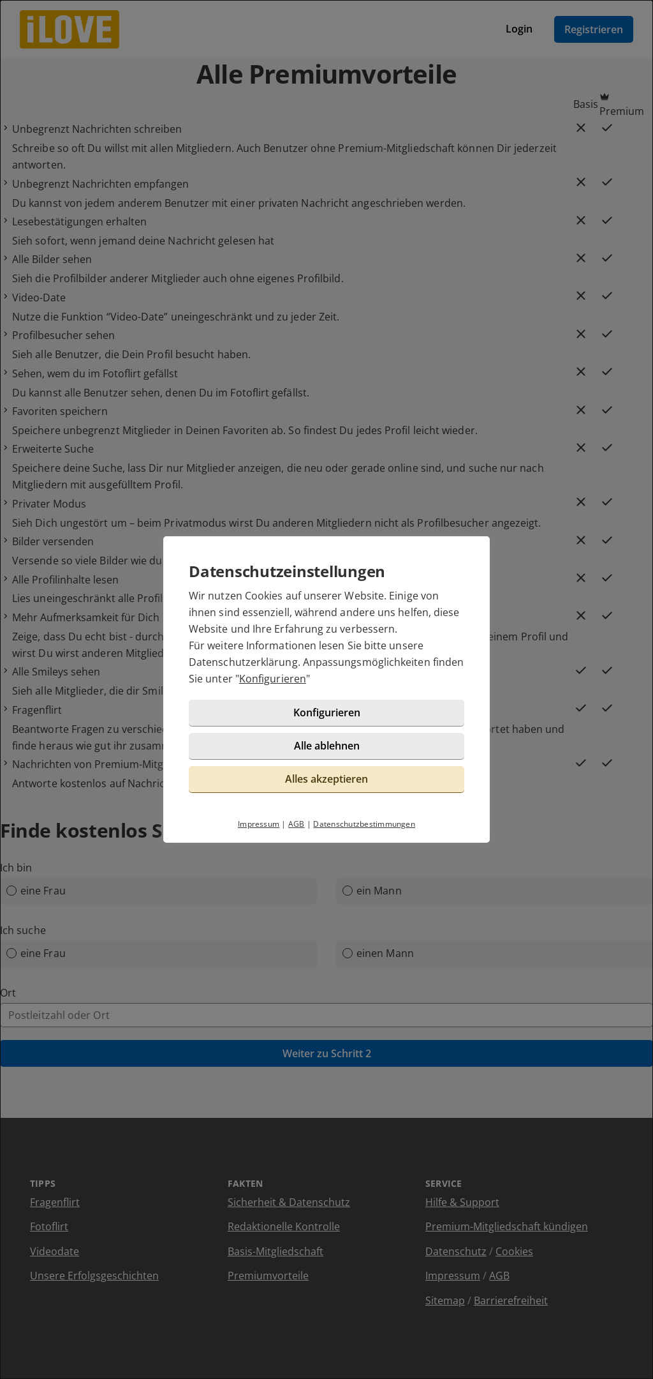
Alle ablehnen (327, 746)
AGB (296, 823)
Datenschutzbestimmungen (364, 823)
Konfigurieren (272, 679)
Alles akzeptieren (326, 779)
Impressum (258, 823)
